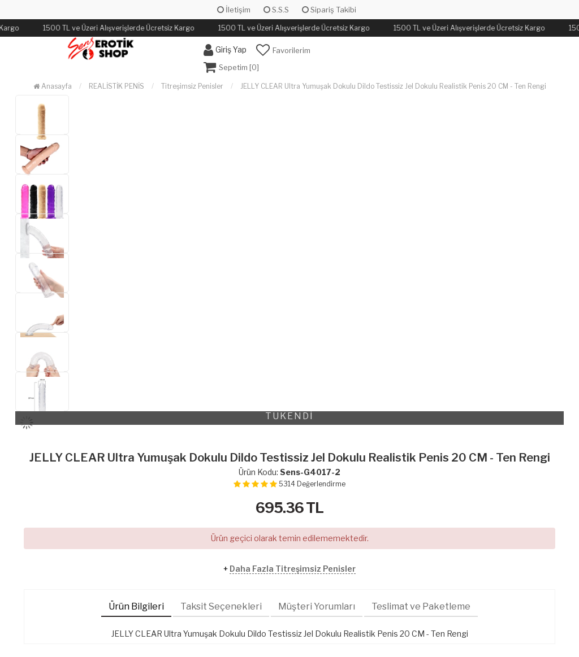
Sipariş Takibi (329, 9)
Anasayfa (52, 86)
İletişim (233, 9)
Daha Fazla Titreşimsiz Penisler (293, 568)
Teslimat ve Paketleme (420, 606)
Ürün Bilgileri (136, 606)
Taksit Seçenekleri (221, 606)
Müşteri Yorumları (316, 606)
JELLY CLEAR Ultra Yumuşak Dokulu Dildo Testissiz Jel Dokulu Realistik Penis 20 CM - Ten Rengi (393, 86)
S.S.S (276, 9)
